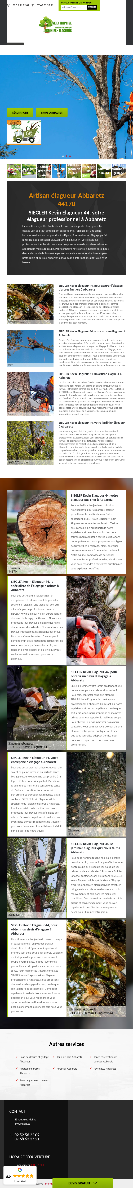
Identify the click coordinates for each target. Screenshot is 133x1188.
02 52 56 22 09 (21, 5)
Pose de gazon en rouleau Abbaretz (34, 1082)
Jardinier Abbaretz (67, 1068)
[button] (63, 156)
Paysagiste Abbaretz (105, 1068)
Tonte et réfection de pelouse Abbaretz (105, 1059)
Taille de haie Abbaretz (69, 1057)
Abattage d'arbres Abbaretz (30, 1071)
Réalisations (20, 112)
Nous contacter (51, 112)
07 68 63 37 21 (45, 5)
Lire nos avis (20, 1181)
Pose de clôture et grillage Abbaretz (34, 1059)
